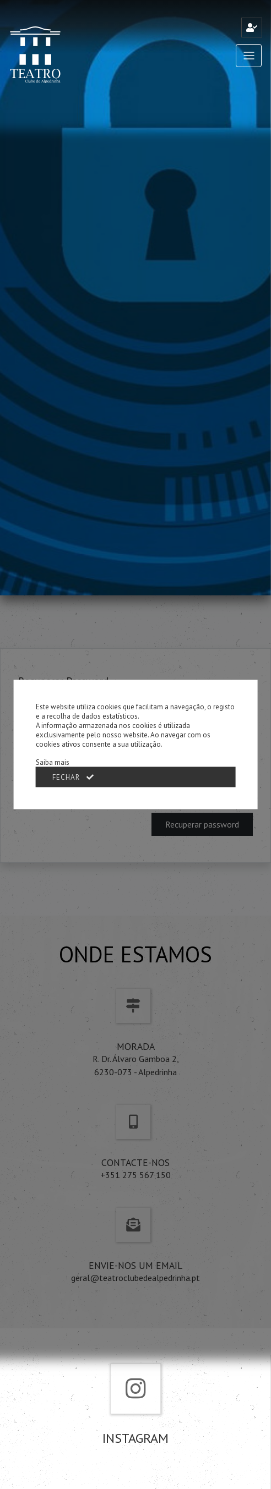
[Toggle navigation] (249, 55)
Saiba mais (52, 762)
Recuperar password (202, 824)
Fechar (73, 777)
